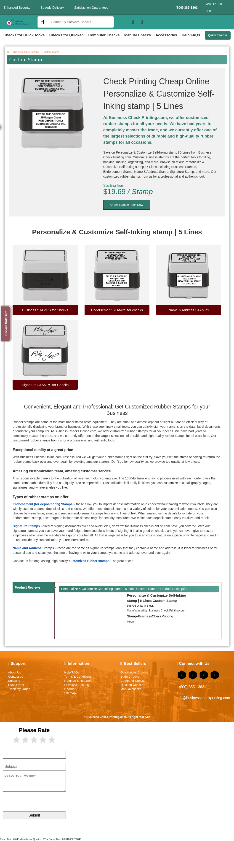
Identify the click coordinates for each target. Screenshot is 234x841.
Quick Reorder (217, 35)
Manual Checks (137, 35)
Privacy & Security (77, 685)
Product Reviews (27, 587)
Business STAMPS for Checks (45, 310)
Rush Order (16, 685)
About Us (14, 672)
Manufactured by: (155, 610)
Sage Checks (129, 676)
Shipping (14, 680)
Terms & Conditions (77, 676)
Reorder (69, 689)
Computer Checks (104, 35)
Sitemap (70, 693)
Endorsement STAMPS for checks (117, 310)
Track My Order (18, 689)
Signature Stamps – (28, 526)
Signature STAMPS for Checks (45, 385)
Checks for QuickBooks (24, 35)
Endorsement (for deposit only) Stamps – (44, 504)
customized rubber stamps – (90, 561)
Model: (131, 621)
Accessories (166, 35)
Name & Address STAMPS (189, 310)
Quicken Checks (131, 685)
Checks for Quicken (66, 35)
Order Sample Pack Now (126, 204)
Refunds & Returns (77, 680)
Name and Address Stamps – (34, 548)
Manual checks (130, 689)
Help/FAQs (191, 35)
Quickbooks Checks (134, 672)
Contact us (15, 676)
